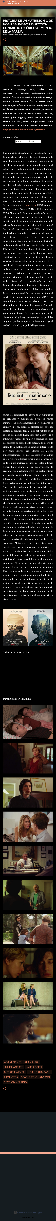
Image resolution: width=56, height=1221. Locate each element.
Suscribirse (13, 3)
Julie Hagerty (13, 1067)
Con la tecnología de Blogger (28, 1212)
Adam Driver (13, 1062)
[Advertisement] (19, 1131)
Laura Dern (34, 1067)
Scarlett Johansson (35, 1077)
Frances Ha (30, 205)
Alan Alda (31, 1062)
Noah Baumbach (39, 1072)
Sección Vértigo (15, 1082)
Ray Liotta (11, 1077)
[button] (4, 40)
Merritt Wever (14, 1072)
